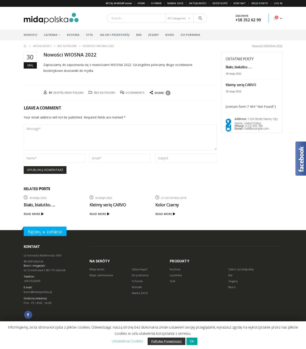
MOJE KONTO (260, 3)
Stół (172, 281)
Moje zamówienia (101, 275)
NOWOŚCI (30, 35)
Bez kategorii (104, 93)
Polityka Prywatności (166, 341)
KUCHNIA (73, 35)
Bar (230, 275)
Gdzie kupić (139, 269)
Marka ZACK (175, 3)
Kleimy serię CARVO (107, 205)
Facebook (168, 93)
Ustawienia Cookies (127, 341)
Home (141, 3)
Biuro (232, 287)
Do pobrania (140, 275)
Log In (278, 3)
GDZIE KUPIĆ (220, 3)
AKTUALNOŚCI (197, 3)
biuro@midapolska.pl (38, 292)
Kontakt (137, 287)
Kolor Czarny (167, 205)
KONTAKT (240, 3)
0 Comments (135, 93)
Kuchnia (175, 269)
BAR (139, 35)
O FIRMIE (156, 3)
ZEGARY (153, 35)
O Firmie (137, 281)
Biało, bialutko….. (39, 205)
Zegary (233, 281)
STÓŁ (89, 35)
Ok (192, 341)
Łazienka (176, 275)
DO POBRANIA (190, 35)
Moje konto (97, 269)
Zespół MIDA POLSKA (68, 93)
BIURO (169, 35)
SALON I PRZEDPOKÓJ (115, 35)
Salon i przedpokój (241, 269)
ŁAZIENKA (50, 35)
